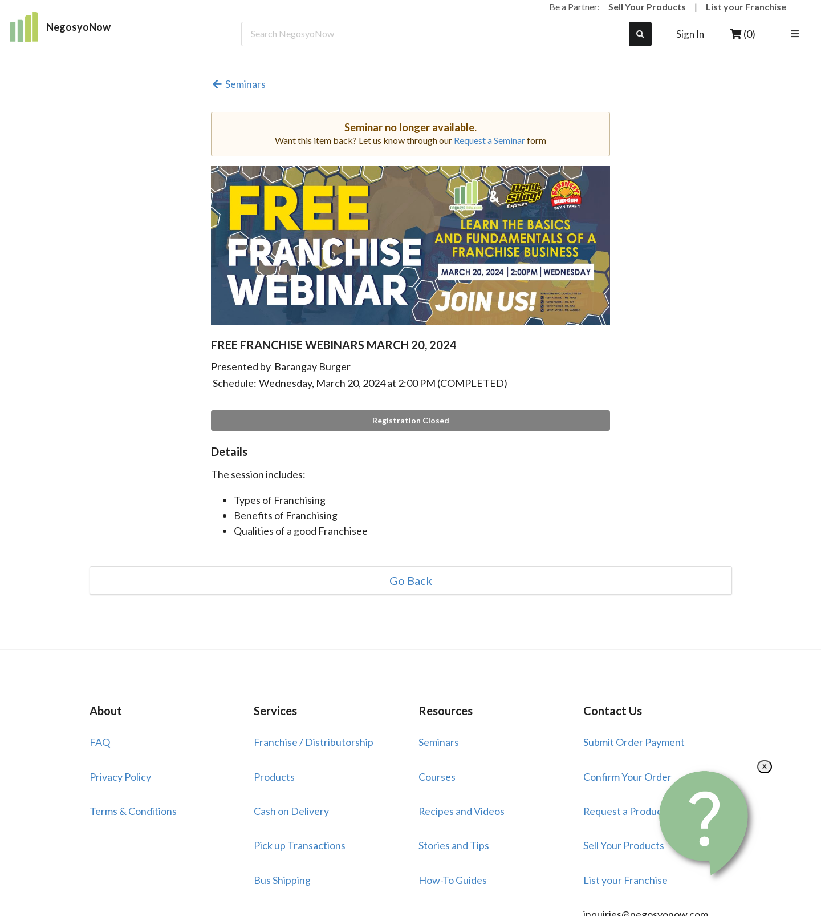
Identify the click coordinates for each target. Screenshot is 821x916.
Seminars (238, 84)
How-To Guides (452, 880)
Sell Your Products (647, 6)
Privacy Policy (120, 776)
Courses (437, 776)
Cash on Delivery (291, 811)
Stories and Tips (453, 845)
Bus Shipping (282, 880)
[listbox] (796, 34)
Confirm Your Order (627, 776)
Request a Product (624, 811)
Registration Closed (410, 420)
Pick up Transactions (300, 845)
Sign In (690, 34)
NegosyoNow (60, 27)
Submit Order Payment (634, 742)
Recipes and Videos (461, 811)
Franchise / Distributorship (313, 742)
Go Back (410, 580)
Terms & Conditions (133, 811)
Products (274, 776)
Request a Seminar (489, 140)
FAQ (100, 742)
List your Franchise (746, 6)
